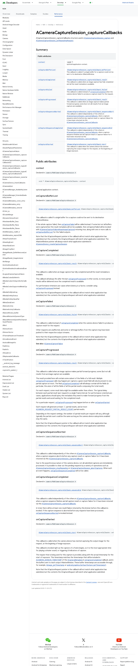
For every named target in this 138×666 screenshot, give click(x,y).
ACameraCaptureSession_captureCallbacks (82, 116)
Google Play (76, 3)
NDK (4, 9)
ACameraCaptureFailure (53, 344)
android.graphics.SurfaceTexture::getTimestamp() (86, 565)
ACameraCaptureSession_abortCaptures (87, 468)
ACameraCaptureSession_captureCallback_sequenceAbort (90, 112)
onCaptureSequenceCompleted (50, 128)
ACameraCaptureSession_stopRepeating (52, 468)
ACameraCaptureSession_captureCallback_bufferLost (89, 70)
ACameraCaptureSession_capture (97, 38)
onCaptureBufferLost (47, 70)
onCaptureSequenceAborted (49, 112)
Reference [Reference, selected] (58, 14)
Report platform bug (127, 662)
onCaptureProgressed (47, 100)
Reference (59, 25)
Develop (50, 25)
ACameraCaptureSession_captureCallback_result (87, 80)
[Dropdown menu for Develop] (66, 2)
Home (38, 25)
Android (34, 662)
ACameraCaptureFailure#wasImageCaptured (57, 230)
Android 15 (88, 662)
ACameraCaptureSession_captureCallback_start (86, 144)
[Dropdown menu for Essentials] (33, 2)
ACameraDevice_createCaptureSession (51, 244)
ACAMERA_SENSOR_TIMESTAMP (49, 560)
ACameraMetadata (74, 560)
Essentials (26, 3)
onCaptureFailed (45, 90)
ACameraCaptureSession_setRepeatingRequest (54, 41)
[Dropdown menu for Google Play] (84, 2)
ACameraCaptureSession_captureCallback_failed (87, 90)
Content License (91, 582)
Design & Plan (44, 3)
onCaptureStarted (45, 144)
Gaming (52, 662)
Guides (45, 14)
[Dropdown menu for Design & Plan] (52, 2)
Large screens (72, 664)
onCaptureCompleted (46, 80)
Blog (93, 3)
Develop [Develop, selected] (60, 3)
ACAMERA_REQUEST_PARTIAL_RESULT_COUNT (54, 409)
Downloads (20, 14)
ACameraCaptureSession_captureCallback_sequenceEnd (89, 128)
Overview (6, 14)
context (41, 62)
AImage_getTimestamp (55, 565)
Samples (33, 14)
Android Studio (128, 3)
